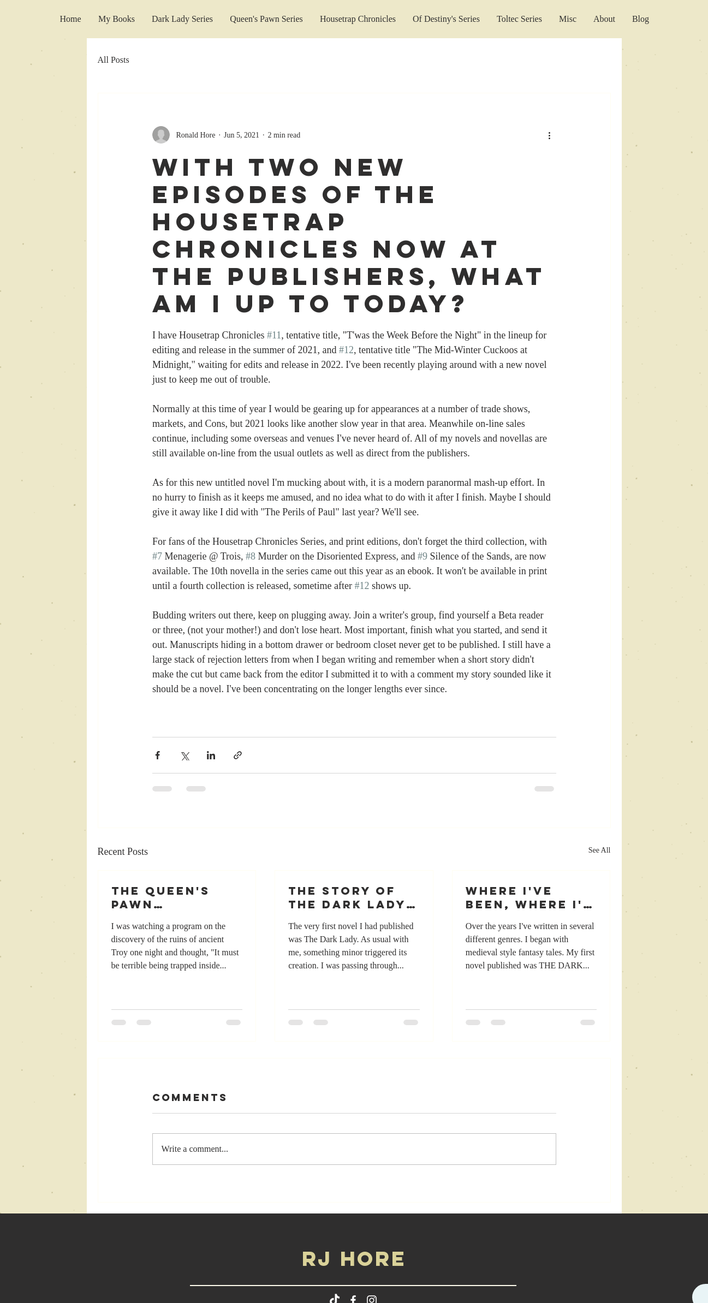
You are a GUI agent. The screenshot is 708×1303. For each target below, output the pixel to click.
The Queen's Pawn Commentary (163, 897)
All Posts (113, 59)
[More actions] (549, 134)
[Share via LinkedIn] (211, 755)
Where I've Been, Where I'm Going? (530, 897)
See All (599, 850)
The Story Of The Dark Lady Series (347, 897)
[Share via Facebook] (157, 755)
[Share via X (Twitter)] (184, 755)
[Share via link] (238, 755)
